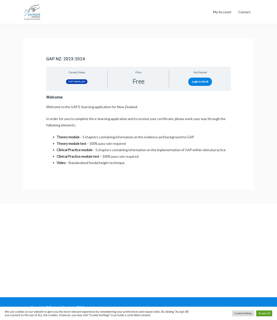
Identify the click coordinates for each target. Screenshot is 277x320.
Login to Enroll (200, 84)
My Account (222, 13)
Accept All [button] (264, 313)
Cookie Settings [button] (243, 313)
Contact (244, 13)
